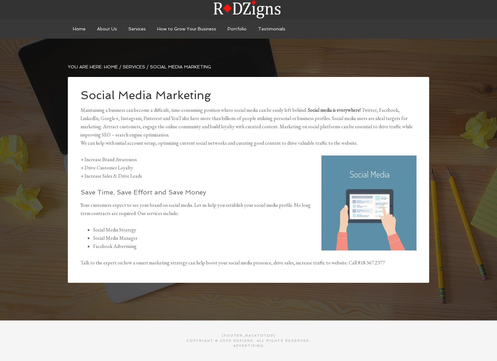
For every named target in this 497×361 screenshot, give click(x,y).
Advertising (248, 345)
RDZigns (248, 9)
